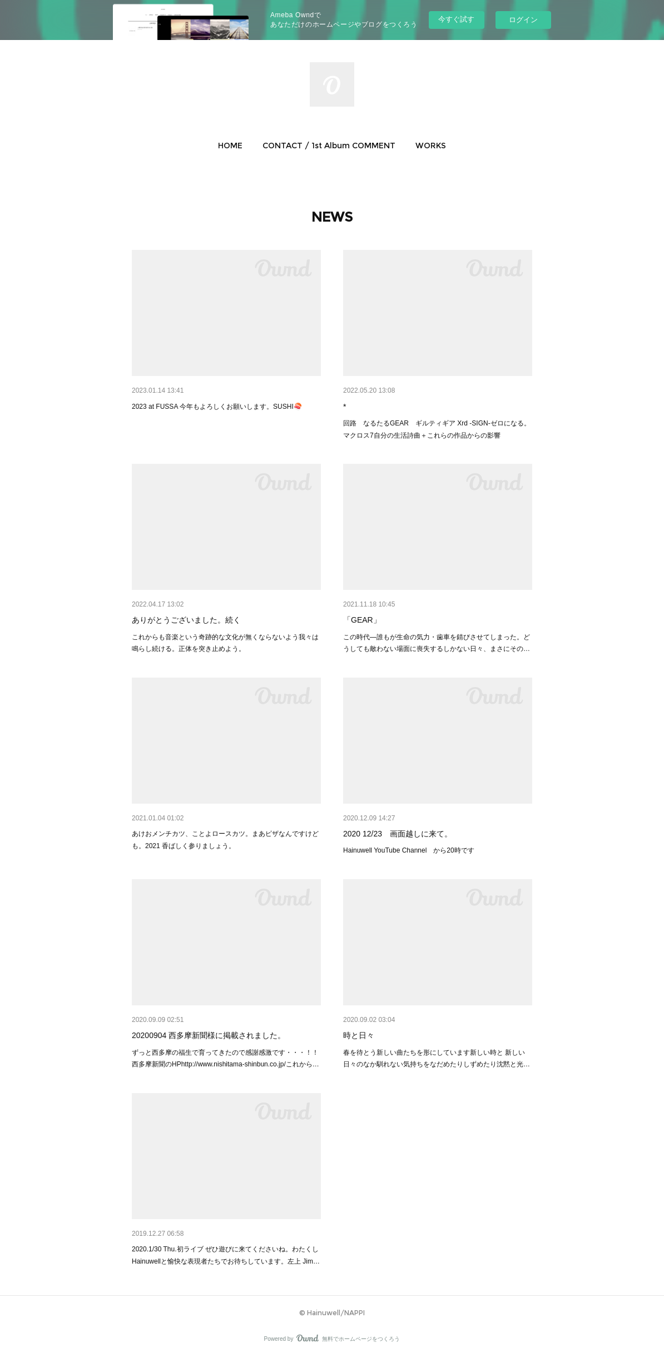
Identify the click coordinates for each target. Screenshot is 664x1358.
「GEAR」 (362, 619)
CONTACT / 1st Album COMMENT (328, 146)
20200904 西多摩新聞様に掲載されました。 (208, 1035)
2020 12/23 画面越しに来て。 (397, 833)
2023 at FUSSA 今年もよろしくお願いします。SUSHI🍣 (217, 406)
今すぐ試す (456, 19)
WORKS (430, 146)
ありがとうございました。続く (186, 619)
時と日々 (358, 1035)
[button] (230, 145)
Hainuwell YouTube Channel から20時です (408, 850)
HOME (230, 146)
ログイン (523, 20)
